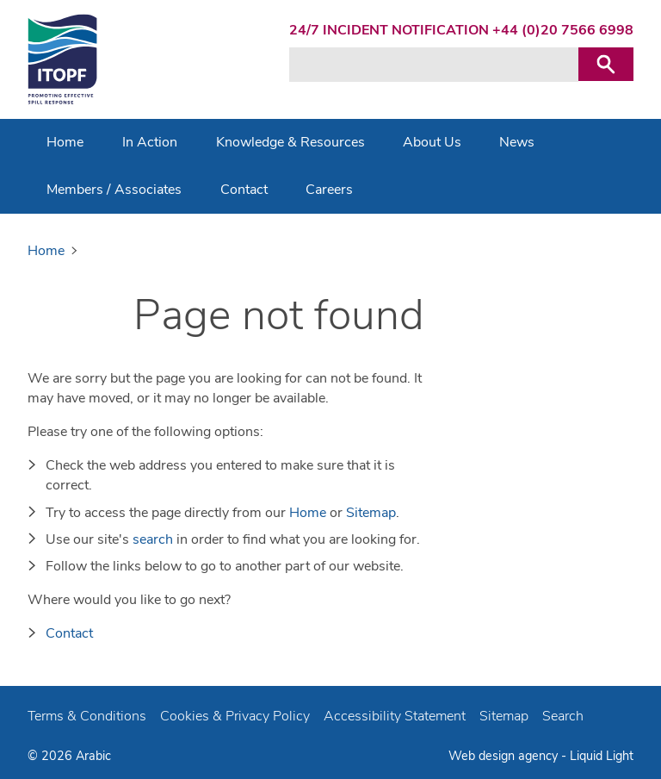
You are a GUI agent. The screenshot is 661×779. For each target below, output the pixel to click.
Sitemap (371, 512)
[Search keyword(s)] (433, 64)
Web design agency (504, 755)
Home (307, 512)
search (153, 539)
